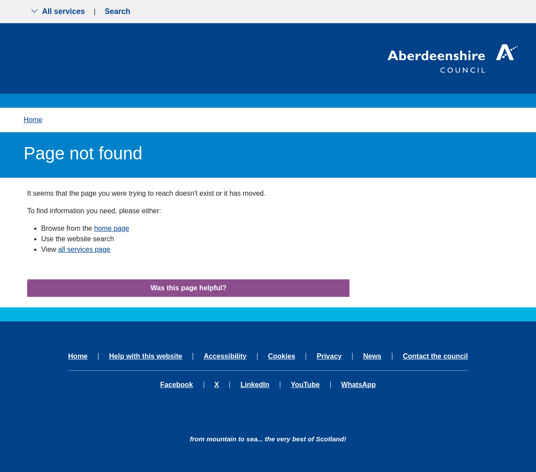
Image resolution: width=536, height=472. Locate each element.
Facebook (176, 384)
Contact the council (435, 356)
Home (33, 119)
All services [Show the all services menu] (58, 11)
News (372, 356)
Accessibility (225, 356)
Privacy (329, 356)
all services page (84, 249)
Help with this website (145, 356)
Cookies (281, 356)
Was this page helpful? (189, 288)
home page (111, 228)
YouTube (305, 384)
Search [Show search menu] (117, 11)
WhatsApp (358, 384)
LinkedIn (254, 384)
